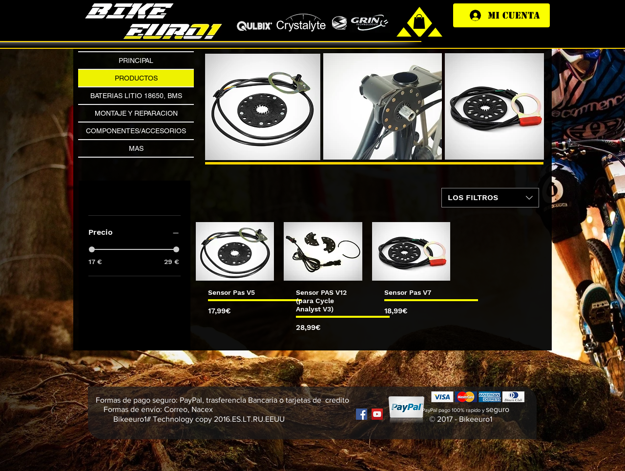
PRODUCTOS (136, 78)
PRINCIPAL (136, 60)
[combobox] (490, 197)
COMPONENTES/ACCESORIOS (136, 131)
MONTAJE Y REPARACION (136, 113)
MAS (136, 148)
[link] (419, 21)
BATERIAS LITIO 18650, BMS (136, 96)
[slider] (92, 249)
